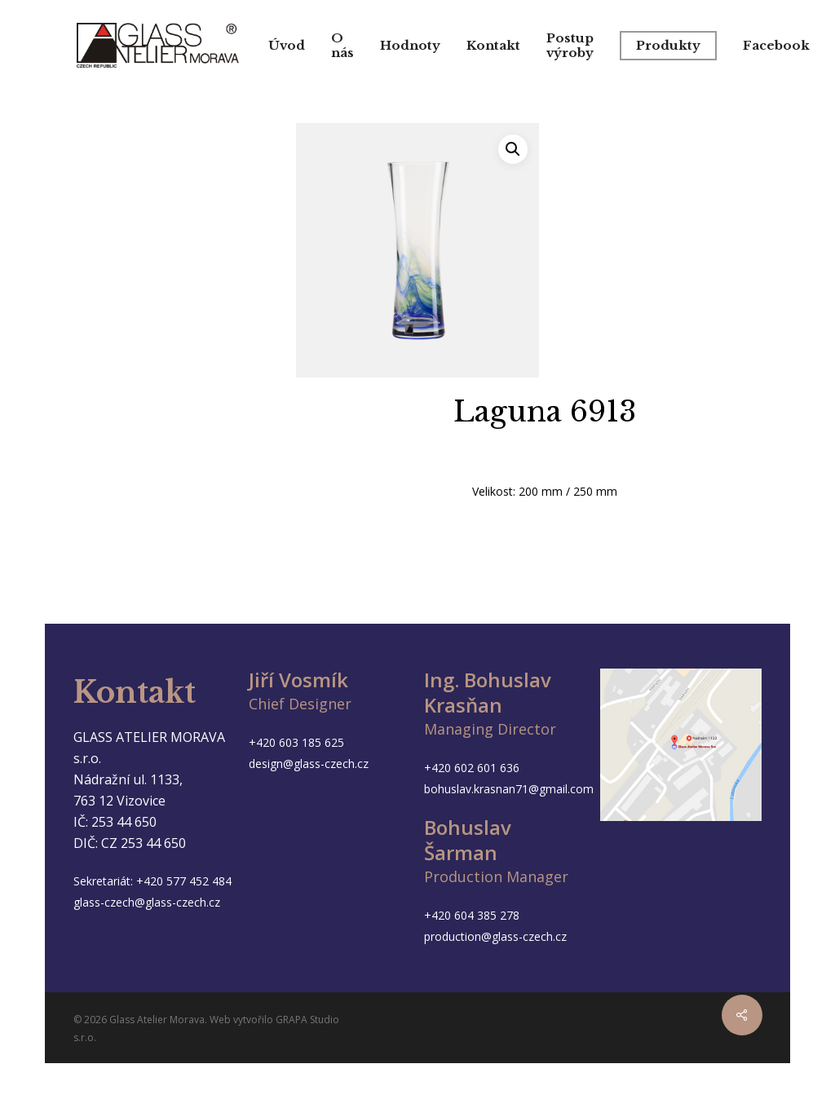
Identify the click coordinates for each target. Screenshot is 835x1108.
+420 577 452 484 (184, 881)
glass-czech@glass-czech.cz (146, 902)
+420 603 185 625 (296, 742)
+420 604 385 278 (471, 915)
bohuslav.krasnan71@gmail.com (509, 789)
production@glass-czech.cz (495, 936)
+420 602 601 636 (471, 767)
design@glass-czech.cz (309, 763)
